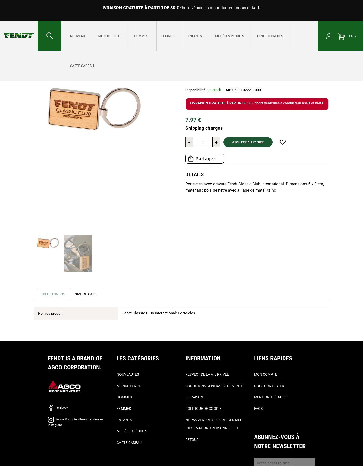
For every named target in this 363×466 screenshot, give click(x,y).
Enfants (124, 420)
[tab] (53, 294)
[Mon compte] (328, 36)
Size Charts (88, 294)
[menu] (189, 36)
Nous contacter (269, 386)
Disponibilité (195, 90)
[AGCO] (64, 386)
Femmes (124, 408)
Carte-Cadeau (129, 443)
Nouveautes (128, 374)
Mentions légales (270, 397)
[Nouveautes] (76, 36)
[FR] (353, 36)
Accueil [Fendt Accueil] (9, 58)
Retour (192, 440)
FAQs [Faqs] (258, 408)
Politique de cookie (203, 408)
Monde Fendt (129, 386)
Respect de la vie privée (207, 374)
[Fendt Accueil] (19, 30)
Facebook (58, 407)
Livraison (194, 397)
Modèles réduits (132, 431)
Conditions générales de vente (214, 386)
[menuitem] (76, 36)
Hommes (124, 397)
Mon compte (265, 374)
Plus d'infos (55, 294)
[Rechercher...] (49, 36)
